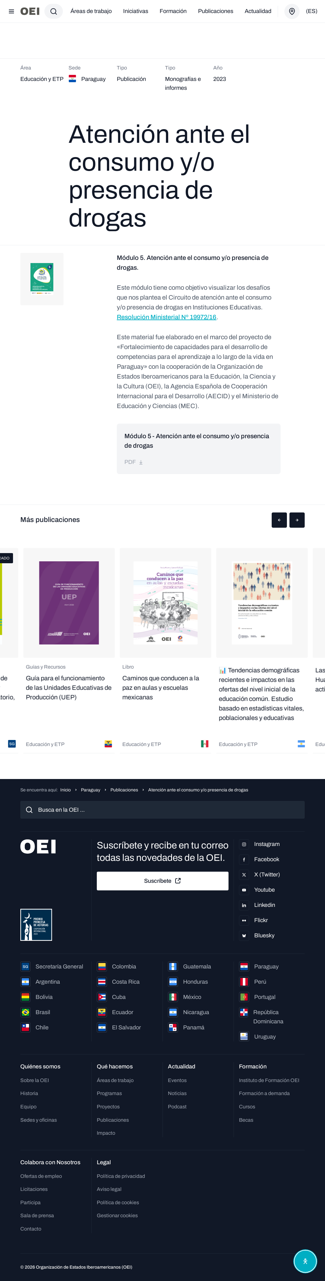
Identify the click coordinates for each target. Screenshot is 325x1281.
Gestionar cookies (117, 1215)
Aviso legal (109, 1189)
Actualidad (258, 11)
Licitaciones (34, 1189)
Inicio (65, 790)
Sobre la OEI (34, 1080)
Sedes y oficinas (38, 1120)
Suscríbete (163, 881)
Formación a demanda (264, 1093)
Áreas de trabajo (91, 11)
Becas (246, 1120)
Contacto (30, 1228)
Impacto (106, 1133)
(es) (311, 11)
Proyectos (108, 1106)
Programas (109, 1093)
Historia (29, 1093)
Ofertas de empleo (41, 1176)
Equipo (28, 1106)
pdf (133, 462)
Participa (30, 1202)
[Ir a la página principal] (29, 11)
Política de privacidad (121, 1176)
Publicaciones (215, 11)
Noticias (177, 1093)
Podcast (177, 1106)
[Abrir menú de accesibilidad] (305, 1261)
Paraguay (90, 790)
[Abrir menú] (11, 11)
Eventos (177, 1080)
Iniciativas (135, 11)
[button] (279, 520)
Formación (173, 11)
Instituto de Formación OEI (269, 1080)
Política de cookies (118, 1202)
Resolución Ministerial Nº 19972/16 (166, 317)
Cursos (247, 1106)
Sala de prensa (37, 1215)
